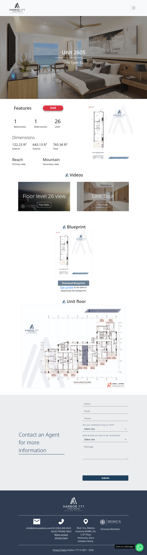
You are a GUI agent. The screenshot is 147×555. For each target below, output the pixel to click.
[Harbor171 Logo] (17, 8)
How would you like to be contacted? (101, 435)
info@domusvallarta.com (36, 528)
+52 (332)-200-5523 (61, 528)
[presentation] (103, 466)
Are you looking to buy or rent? (98, 424)
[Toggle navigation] (133, 8)
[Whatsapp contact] (139, 547)
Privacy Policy (60, 550)
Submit (105, 477)
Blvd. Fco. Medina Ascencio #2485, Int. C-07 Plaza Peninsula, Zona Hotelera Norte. (85, 534)
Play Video (44, 204)
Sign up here (66, 287)
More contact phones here (61, 536)
